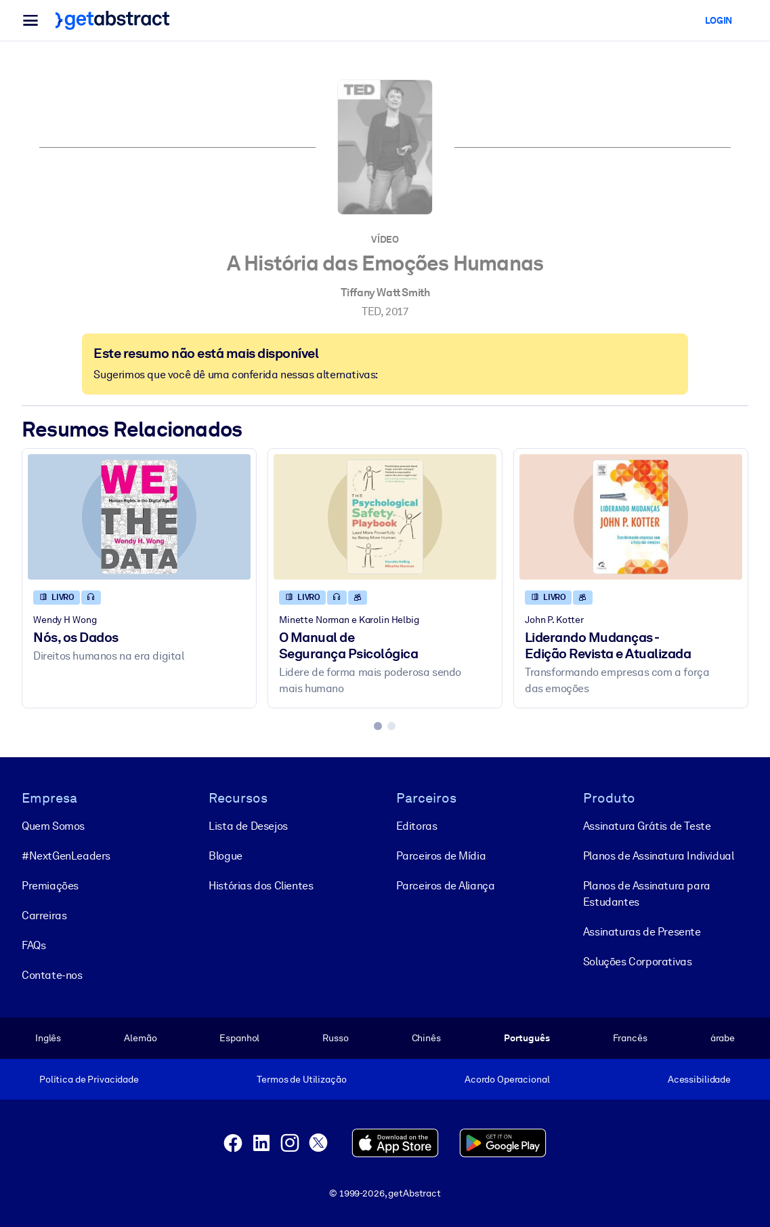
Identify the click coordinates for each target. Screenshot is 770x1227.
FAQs (33, 945)
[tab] (378, 726)
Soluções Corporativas (637, 961)
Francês (630, 1037)
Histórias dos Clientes (261, 885)
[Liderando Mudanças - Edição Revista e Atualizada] (630, 517)
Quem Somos (53, 826)
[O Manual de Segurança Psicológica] (385, 517)
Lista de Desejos (248, 826)
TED (371, 311)
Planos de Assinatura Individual (658, 855)
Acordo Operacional (507, 1079)
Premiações (50, 885)
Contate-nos (52, 975)
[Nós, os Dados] (139, 517)
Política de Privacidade (89, 1079)
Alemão (140, 1037)
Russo (335, 1037)
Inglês (48, 1037)
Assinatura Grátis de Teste (647, 826)
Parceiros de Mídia (441, 855)
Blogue (225, 855)
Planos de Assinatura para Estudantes (646, 893)
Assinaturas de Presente (642, 931)
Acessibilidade (699, 1079)
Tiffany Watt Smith (385, 292)
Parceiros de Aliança (445, 885)
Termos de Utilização (301, 1079)
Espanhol (239, 1037)
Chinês (426, 1037)
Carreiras (44, 915)
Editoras (416, 826)
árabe (722, 1037)
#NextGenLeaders (66, 855)
